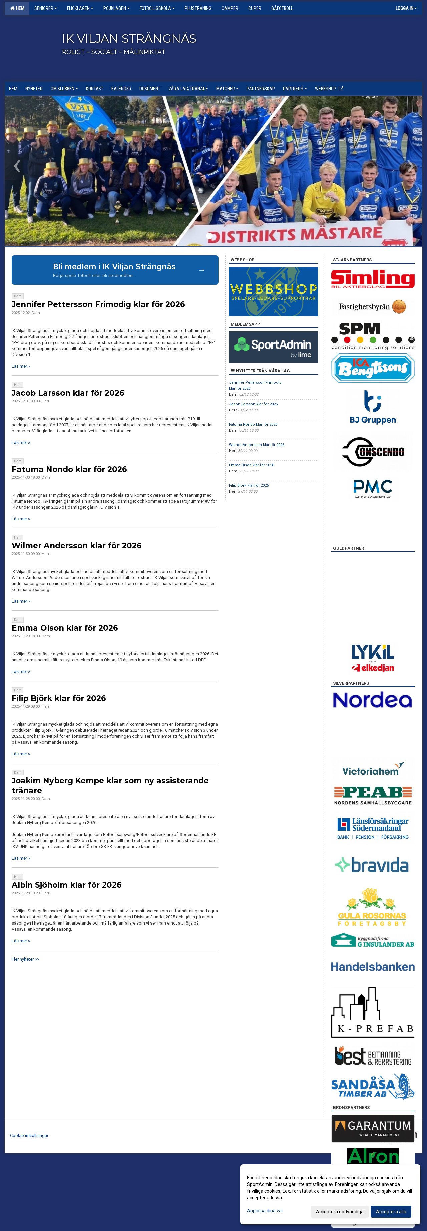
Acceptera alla (391, 1211)
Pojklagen (116, 8)
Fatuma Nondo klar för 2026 (69, 469)
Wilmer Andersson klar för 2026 (77, 545)
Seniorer (45, 8)
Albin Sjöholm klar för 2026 (67, 885)
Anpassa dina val (265, 1210)
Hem (17, 8)
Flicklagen (80, 8)
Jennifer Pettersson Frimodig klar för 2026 (98, 304)
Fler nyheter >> (25, 959)
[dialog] (330, 1194)
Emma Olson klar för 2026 (65, 628)
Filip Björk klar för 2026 (59, 698)
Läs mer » (21, 366)
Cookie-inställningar (29, 1135)
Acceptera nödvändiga (340, 1211)
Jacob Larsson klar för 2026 (68, 393)
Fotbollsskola (157, 8)
